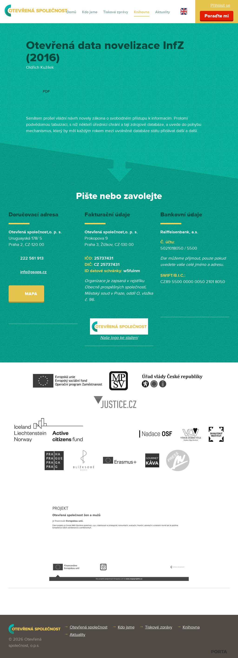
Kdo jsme (89, 12)
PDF (46, 91)
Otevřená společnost (88, 627)
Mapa (26, 293)
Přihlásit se (220, 5)
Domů (71, 12)
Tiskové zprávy (115, 12)
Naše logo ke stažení (119, 337)
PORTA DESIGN (219, 651)
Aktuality (162, 12)
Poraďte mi (217, 16)
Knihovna (141, 12)
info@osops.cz (33, 271)
